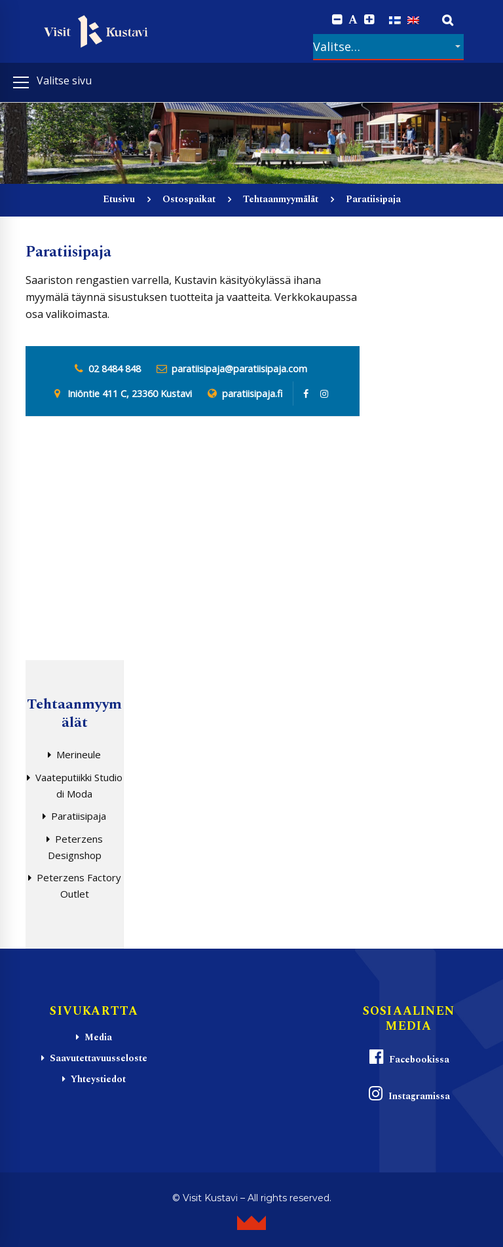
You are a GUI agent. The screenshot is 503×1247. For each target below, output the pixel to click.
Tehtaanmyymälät (280, 199)
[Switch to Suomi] (395, 19)
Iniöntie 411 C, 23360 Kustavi (129, 393)
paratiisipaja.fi (252, 393)
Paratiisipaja (78, 815)
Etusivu (119, 199)
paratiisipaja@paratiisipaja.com (239, 368)
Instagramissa (408, 1094)
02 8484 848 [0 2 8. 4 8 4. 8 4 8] (114, 368)
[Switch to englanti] (413, 19)
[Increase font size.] (369, 20)
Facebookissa (408, 1057)
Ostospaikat (188, 199)
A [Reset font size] (353, 20)
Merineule (78, 754)
